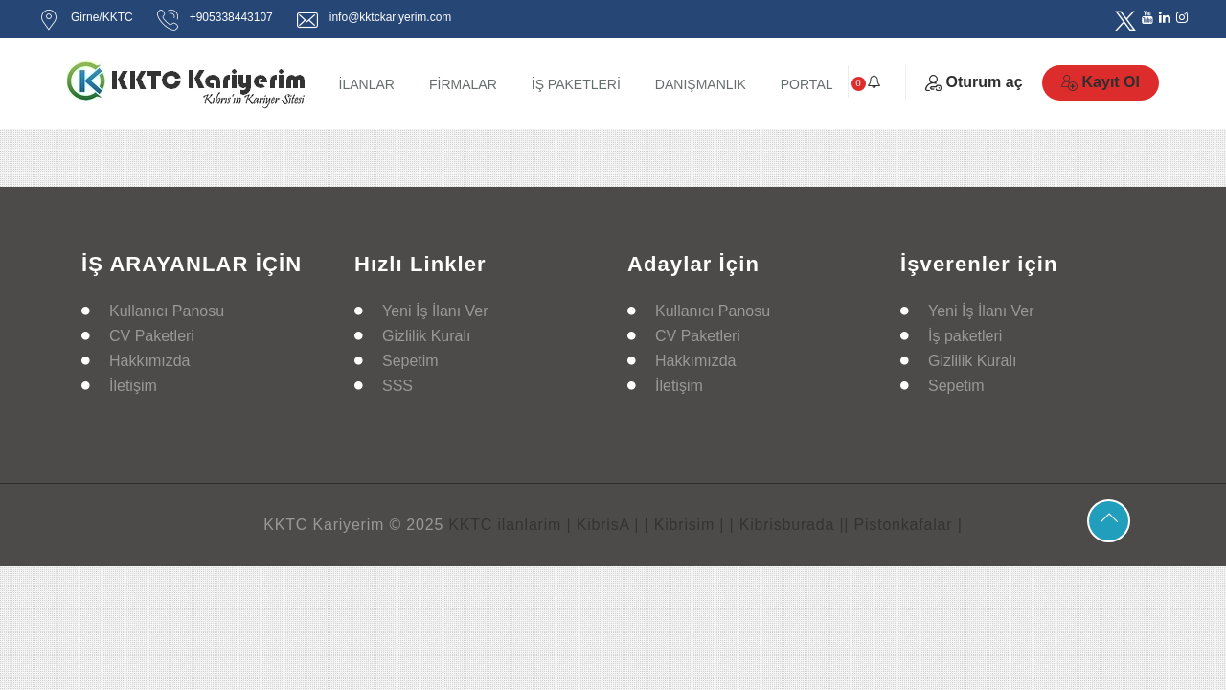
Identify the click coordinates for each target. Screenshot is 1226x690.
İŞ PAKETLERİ (576, 84)
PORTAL (807, 84)
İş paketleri (965, 336)
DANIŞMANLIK (700, 84)
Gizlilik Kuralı (426, 336)
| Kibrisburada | (787, 525)
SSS (397, 386)
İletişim (133, 386)
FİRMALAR (463, 84)
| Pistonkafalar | (903, 525)
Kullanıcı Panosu (166, 311)
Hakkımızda (149, 361)
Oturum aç (974, 82)
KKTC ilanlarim (504, 525)
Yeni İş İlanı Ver (435, 311)
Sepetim (410, 361)
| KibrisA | (602, 525)
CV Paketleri (151, 336)
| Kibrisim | (685, 525)
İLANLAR (367, 84)
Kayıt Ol (1100, 82)
